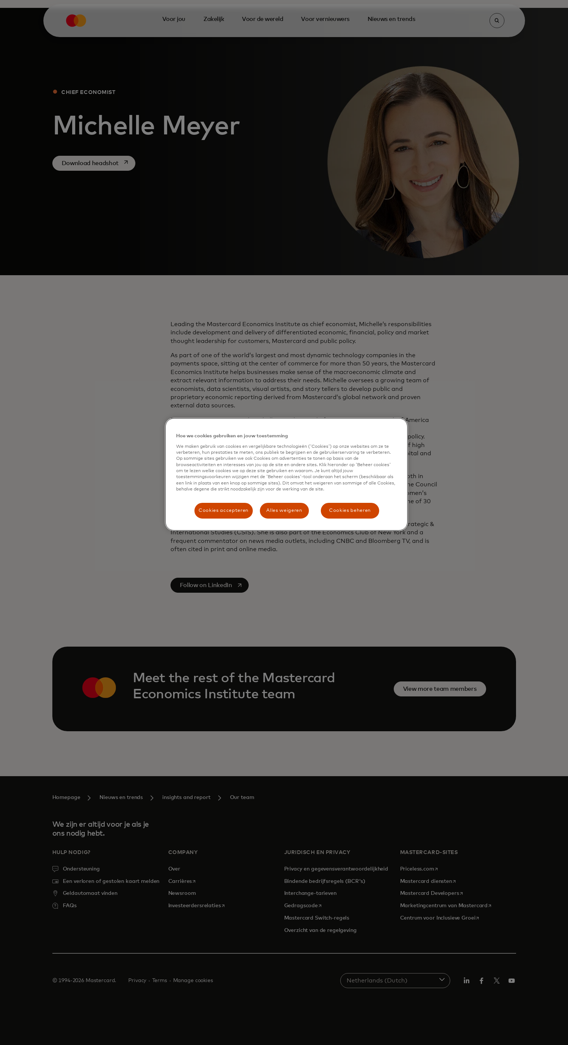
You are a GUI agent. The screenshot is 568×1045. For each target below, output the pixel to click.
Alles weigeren (284, 510)
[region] (286, 474)
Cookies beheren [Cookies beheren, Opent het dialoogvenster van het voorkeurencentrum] (350, 510)
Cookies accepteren (224, 510)
